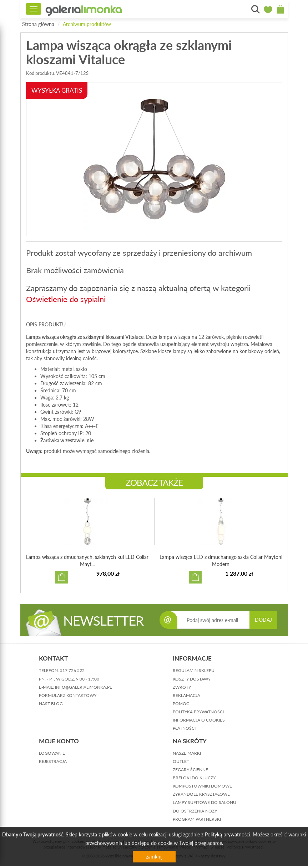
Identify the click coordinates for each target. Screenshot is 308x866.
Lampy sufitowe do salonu (204, 802)
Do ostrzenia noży (195, 811)
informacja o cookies (199, 720)
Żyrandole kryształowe (201, 794)
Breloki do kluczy (194, 777)
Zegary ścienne (190, 769)
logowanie (52, 753)
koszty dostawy (192, 679)
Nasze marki (187, 753)
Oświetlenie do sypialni (66, 299)
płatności (184, 728)
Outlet (181, 761)
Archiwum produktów (87, 24)
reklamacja (186, 695)
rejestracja (53, 761)
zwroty (182, 687)
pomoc (181, 703)
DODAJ (263, 620)
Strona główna (38, 24)
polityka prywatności (198, 711)
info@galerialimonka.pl (83, 687)
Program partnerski (197, 819)
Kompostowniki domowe (202, 786)
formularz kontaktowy (67, 695)
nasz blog (51, 703)
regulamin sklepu (193, 670)
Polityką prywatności (227, 834)
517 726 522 (72, 670)
